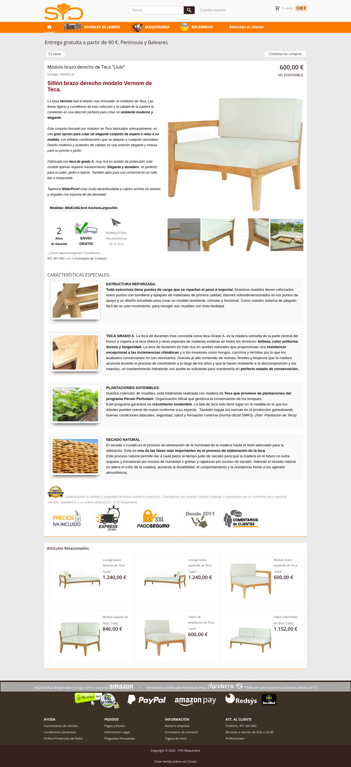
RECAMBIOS (202, 26)
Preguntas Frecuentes (119, 738)
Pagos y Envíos (114, 726)
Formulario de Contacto (90, 258)
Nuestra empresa (177, 726)
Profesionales (234, 738)
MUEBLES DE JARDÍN (102, 26)
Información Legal (117, 732)
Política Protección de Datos (63, 738)
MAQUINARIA (157, 26)
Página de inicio (176, 738)
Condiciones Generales (60, 732)
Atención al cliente (246, 26)
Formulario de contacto (181, 732)
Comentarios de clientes (61, 726)
